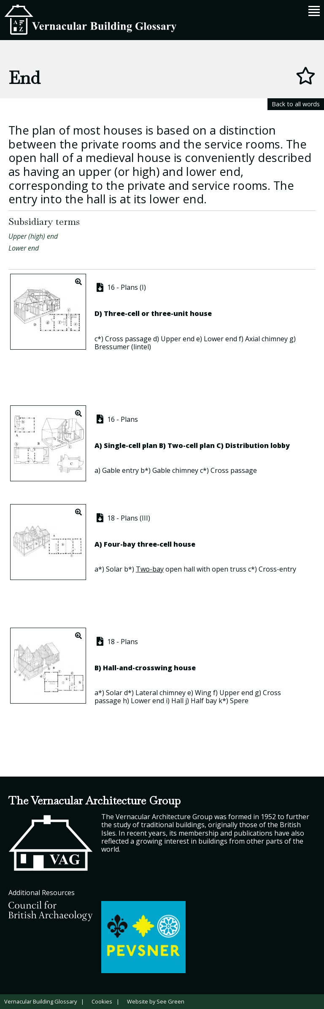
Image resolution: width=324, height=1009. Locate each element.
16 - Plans (116, 419)
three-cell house (166, 544)
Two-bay (150, 569)
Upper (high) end (33, 236)
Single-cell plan (130, 445)
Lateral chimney (160, 692)
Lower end (23, 248)
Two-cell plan (191, 445)
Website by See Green (155, 1001)
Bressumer (112, 346)
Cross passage (128, 338)
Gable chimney (175, 470)
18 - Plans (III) (122, 518)
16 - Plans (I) (120, 287)
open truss (229, 569)
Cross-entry (277, 569)
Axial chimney (266, 338)
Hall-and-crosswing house (149, 667)
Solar (114, 569)
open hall (180, 569)
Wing (203, 692)
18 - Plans (116, 641)
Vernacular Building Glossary (40, 1001)
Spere (239, 700)
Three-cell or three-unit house (158, 313)
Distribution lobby (257, 445)
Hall (177, 700)
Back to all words (296, 104)
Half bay (204, 700)
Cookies (102, 1001)
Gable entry (120, 470)
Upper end (177, 338)
